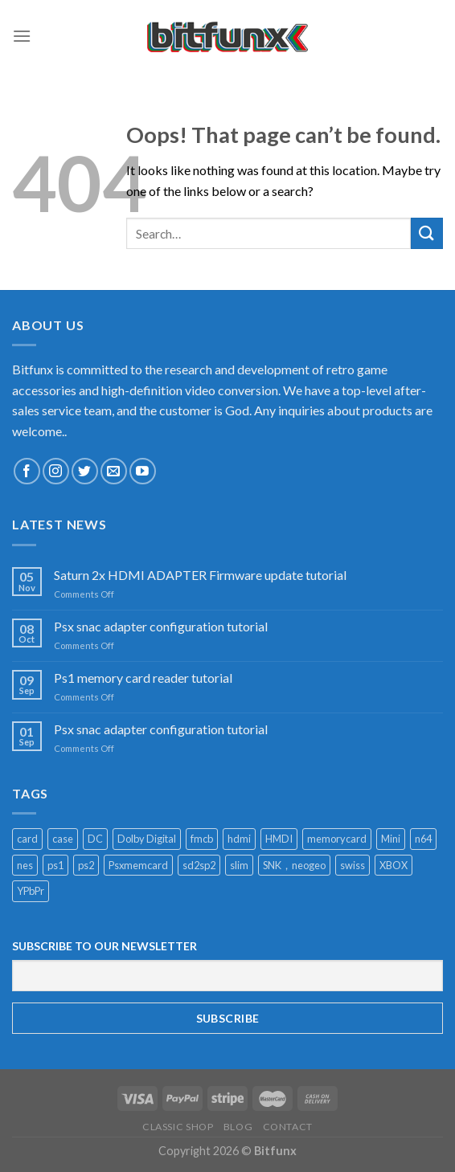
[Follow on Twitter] (85, 471)
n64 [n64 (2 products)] (423, 838)
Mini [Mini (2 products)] (390, 838)
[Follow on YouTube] (142, 471)
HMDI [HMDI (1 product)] (279, 838)
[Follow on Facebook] (27, 471)
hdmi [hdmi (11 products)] (239, 838)
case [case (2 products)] (62, 838)
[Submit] (427, 233)
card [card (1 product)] (27, 838)
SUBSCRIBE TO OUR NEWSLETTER (104, 946)
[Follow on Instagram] (56, 471)
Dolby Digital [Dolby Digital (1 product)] (146, 838)
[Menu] (21, 35)
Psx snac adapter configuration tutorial (161, 626)
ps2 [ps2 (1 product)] (86, 865)
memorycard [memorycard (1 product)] (337, 838)
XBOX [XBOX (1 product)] (393, 865)
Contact (288, 1127)
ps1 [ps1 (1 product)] (55, 865)
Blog (237, 1127)
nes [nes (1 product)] (25, 865)
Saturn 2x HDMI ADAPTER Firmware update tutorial (200, 574)
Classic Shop (177, 1127)
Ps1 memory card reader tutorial (143, 677)
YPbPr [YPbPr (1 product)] (30, 890)
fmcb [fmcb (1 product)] (202, 838)
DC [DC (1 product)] (95, 838)
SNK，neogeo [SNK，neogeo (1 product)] (294, 865)
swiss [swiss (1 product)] (352, 865)
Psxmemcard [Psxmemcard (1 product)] (138, 865)
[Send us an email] (113, 471)
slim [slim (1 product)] (239, 865)
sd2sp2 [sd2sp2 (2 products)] (198, 865)
